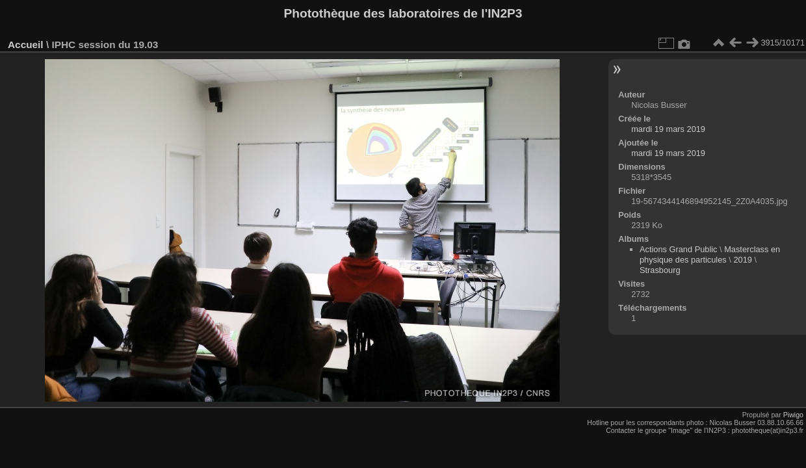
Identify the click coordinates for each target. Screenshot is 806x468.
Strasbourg (660, 270)
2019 (742, 260)
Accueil (26, 44)
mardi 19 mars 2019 (668, 129)
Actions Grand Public (679, 249)
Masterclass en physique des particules (710, 254)
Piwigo (793, 415)
